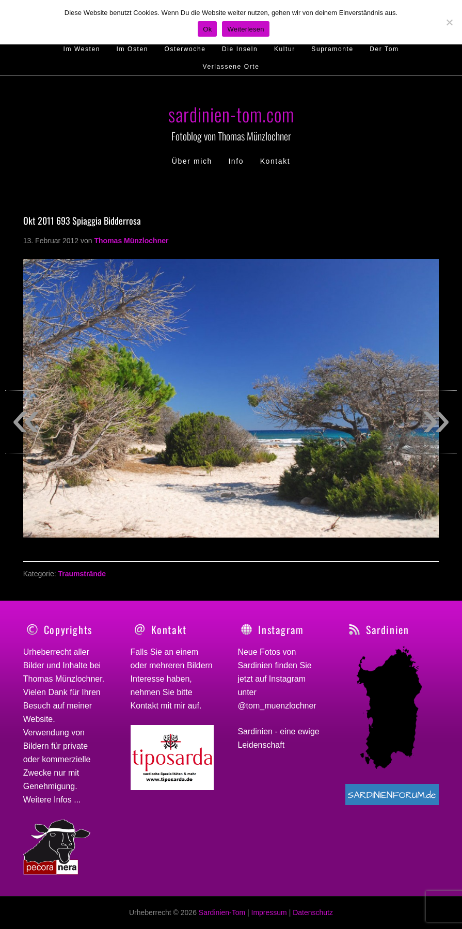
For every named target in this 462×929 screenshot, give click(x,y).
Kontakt (144, 705)
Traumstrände (82, 574)
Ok (207, 29)
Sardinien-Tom (222, 912)
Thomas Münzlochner (62, 678)
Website (38, 719)
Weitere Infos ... (52, 799)
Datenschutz (313, 912)
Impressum (269, 912)
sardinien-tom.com (231, 114)
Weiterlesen (245, 29)
